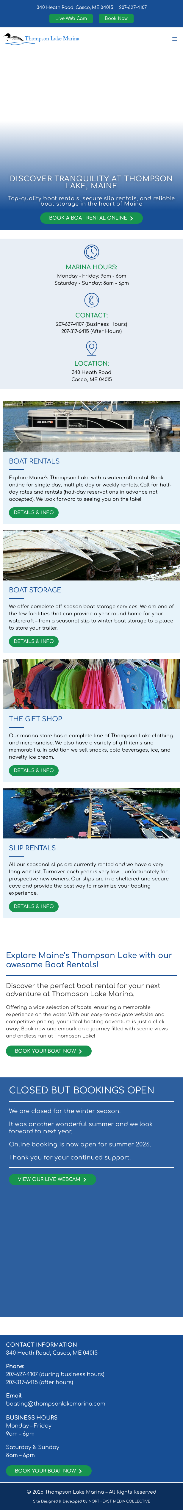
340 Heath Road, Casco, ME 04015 (75, 7)
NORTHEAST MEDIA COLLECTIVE (119, 1501)
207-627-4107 (133, 7)
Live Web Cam (71, 18)
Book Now (116, 18)
